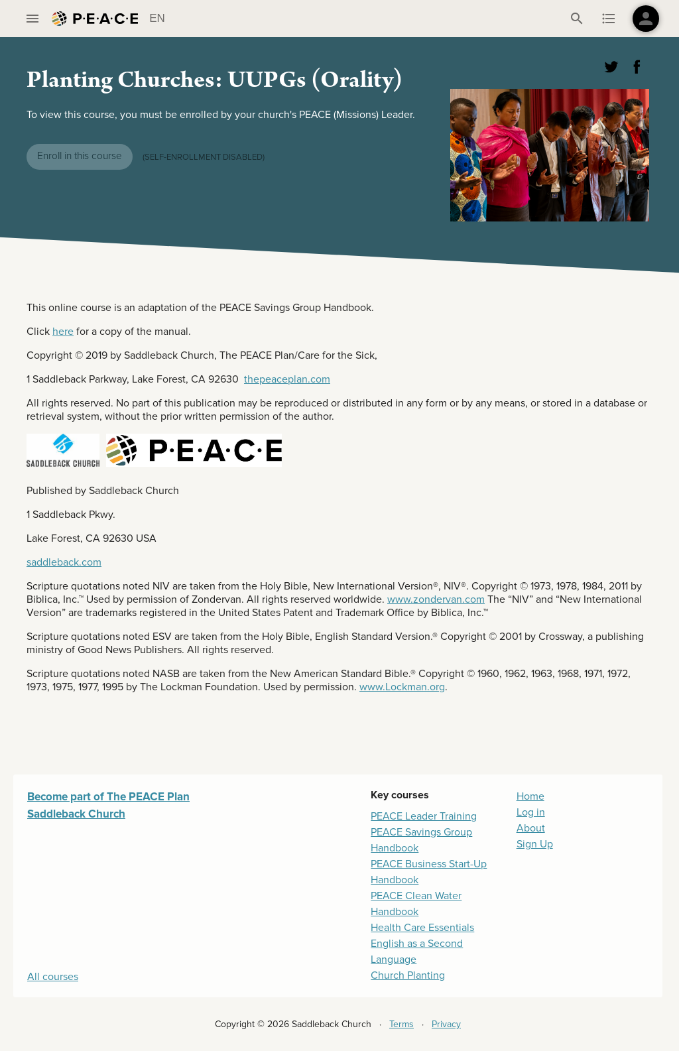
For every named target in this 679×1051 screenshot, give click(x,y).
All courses (52, 976)
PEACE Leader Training (424, 816)
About (531, 828)
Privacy (446, 1024)
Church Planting (408, 975)
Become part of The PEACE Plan (108, 797)
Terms (401, 1024)
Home (530, 796)
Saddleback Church (76, 814)
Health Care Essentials (422, 927)
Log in (531, 812)
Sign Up (535, 844)
